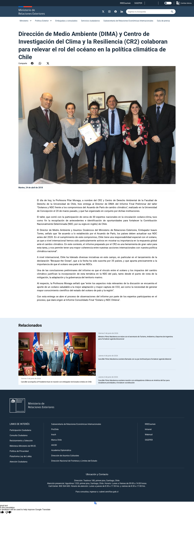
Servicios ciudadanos (90, 20)
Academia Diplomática (61, 450)
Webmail (149, 434)
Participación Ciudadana (20, 430)
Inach (53, 434)
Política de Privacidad (19, 451)
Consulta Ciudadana (18, 435)
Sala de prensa (163, 20)
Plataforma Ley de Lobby (21, 456)
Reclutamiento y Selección (21, 440)
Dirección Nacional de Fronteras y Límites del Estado (74, 461)
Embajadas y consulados (66, 20)
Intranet (148, 429)
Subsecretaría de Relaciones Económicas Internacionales (128, 20)
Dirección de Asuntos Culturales (65, 455)
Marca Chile (56, 439)
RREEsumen (125, 3)
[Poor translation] (8, 512)
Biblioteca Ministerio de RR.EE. (23, 446)
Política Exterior (42, 20)
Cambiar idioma (184, 3)
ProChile (55, 429)
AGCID (54, 445)
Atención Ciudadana (18, 461)
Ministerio (24, 20)
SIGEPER (138, 3)
